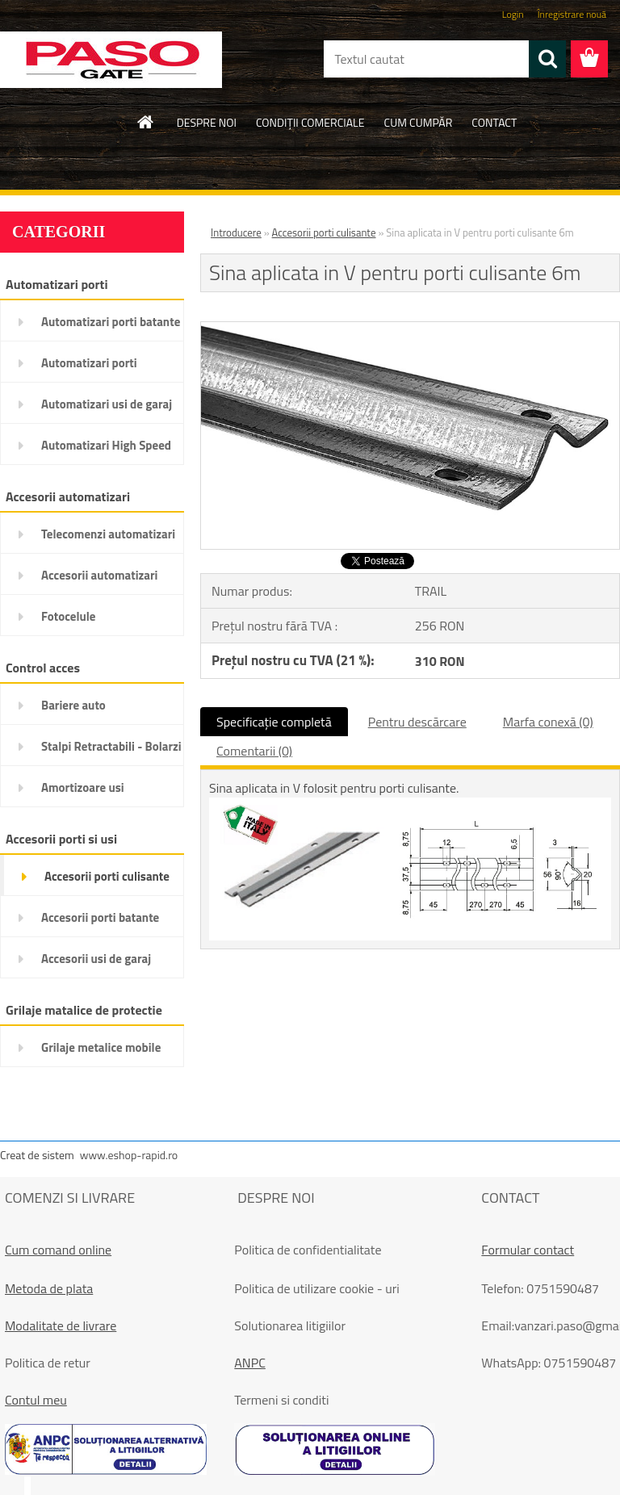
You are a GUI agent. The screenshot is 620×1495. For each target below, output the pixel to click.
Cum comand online (58, 1249)
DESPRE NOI (207, 122)
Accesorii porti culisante (324, 232)
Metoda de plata (49, 1288)
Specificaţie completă (274, 721)
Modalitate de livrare (60, 1325)
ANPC (250, 1362)
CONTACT (494, 122)
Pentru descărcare (417, 721)
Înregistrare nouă (572, 14)
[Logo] (111, 59)
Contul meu (36, 1399)
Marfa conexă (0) (548, 721)
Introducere (236, 232)
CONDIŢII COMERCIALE (310, 122)
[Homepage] (146, 121)
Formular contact (527, 1249)
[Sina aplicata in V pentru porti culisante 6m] (410, 328)
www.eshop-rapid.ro (129, 1154)
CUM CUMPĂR (418, 122)
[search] (547, 58)
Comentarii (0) (254, 750)
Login (513, 14)
